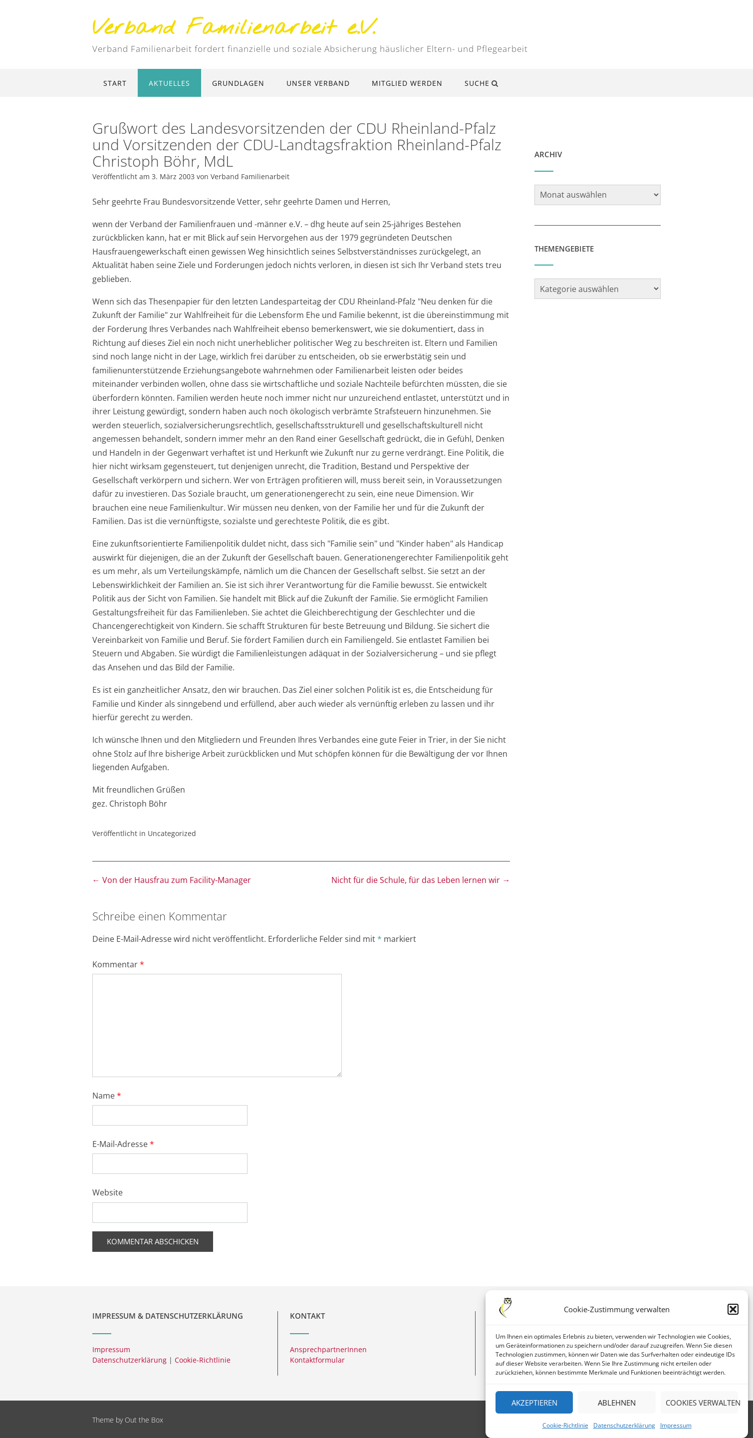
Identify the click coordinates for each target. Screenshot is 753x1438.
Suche (482, 83)
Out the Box (144, 1420)
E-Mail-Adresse (123, 1144)
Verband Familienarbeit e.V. (234, 28)
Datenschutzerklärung (624, 1426)
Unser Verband (318, 83)
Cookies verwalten (702, 1403)
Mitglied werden (407, 83)
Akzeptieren (534, 1403)
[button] (733, 1310)
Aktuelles (169, 83)
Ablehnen (617, 1403)
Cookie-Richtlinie (565, 1426)
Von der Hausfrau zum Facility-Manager (171, 879)
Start (115, 83)
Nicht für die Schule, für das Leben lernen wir (420, 879)
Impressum (676, 1426)
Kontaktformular (317, 1360)
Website (107, 1192)
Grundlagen (238, 83)
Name (106, 1095)
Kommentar (118, 964)
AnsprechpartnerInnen (328, 1349)
